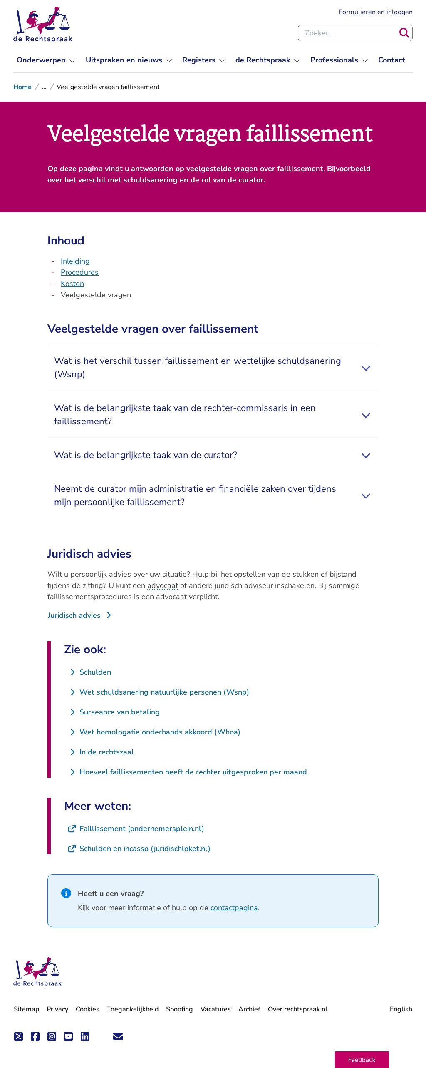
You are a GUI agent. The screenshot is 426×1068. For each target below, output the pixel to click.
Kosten (72, 284)
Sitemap (26, 1009)
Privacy (57, 1009)
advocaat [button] (162, 585)
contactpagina (234, 908)
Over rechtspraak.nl (297, 1009)
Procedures (80, 272)
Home (22, 87)
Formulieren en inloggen (376, 12)
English (401, 1009)
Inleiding (75, 261)
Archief (249, 1009)
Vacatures (215, 1009)
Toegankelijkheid (133, 1009)
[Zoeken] (404, 33)
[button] (362, 1059)
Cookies (87, 1009)
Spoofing (179, 1009)
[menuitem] (46, 60)
